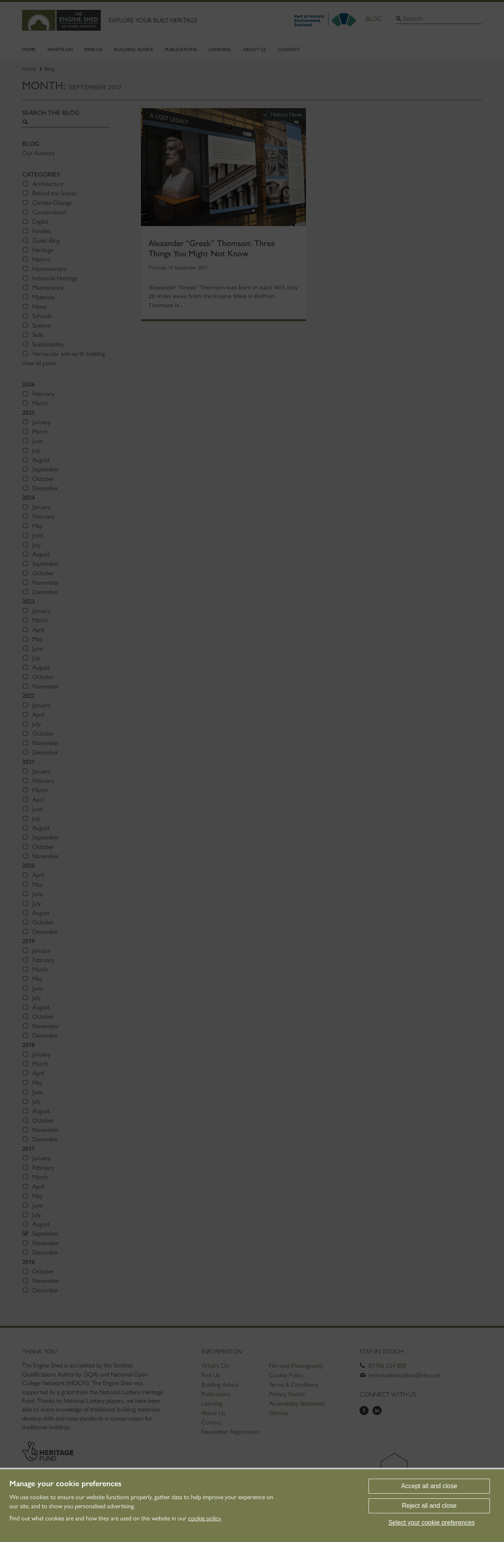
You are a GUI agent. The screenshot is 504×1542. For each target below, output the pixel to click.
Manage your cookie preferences (65, 1483)
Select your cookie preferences (431, 1522)
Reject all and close (429, 1505)
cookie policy (204, 1518)
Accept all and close (429, 1486)
